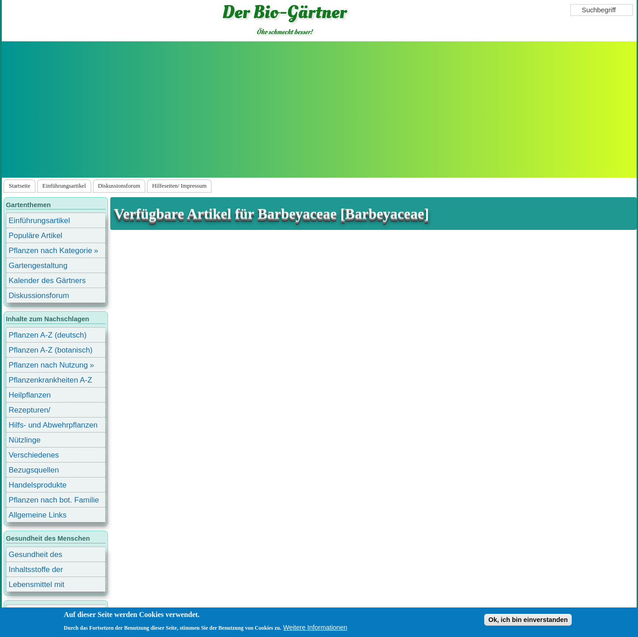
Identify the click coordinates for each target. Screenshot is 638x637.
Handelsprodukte (38, 485)
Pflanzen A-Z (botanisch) (51, 350)
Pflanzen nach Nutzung (48, 365)
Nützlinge (24, 440)
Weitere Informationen (315, 627)
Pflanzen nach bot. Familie (54, 500)
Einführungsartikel (64, 186)
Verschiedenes (34, 455)
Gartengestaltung (38, 265)
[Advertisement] (319, 109)
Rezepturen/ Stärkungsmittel (35, 411)
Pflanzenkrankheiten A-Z (50, 380)
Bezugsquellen (34, 470)
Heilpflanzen (30, 395)
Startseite (19, 186)
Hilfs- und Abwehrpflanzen (53, 425)
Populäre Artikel (35, 235)
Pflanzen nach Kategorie (50, 250)
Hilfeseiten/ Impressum (179, 186)
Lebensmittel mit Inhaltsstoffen (36, 586)
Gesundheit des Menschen (35, 556)
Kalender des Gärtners (47, 280)
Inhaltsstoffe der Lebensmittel (36, 571)
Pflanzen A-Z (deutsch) (48, 335)
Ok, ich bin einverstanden (528, 619)
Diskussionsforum (119, 186)
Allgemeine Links (38, 515)
